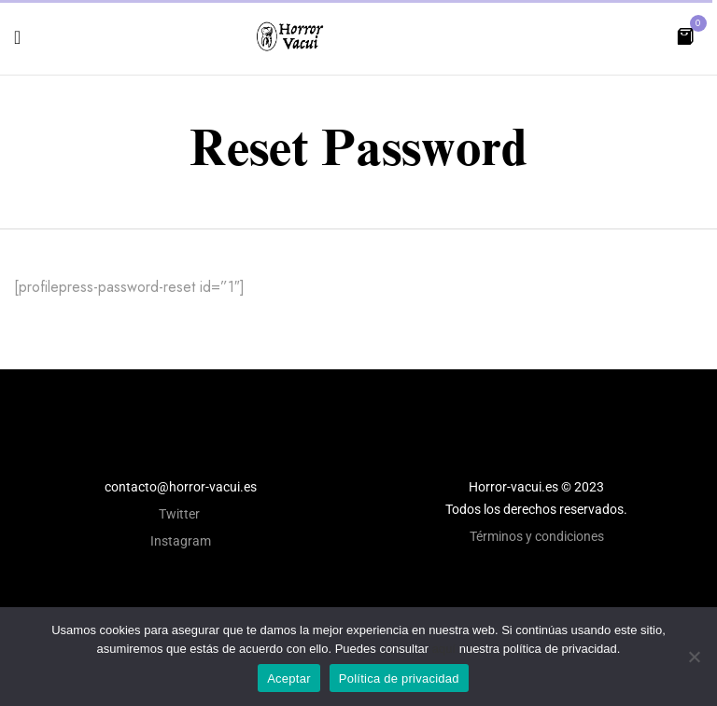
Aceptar (289, 678)
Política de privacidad (399, 678)
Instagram (180, 540)
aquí (444, 649)
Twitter (181, 513)
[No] (693, 656)
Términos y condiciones (537, 536)
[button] (685, 35)
